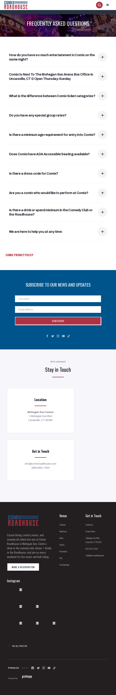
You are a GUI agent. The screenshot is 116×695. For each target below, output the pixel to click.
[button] (108, 5)
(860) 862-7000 (41, 467)
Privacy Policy (90, 531)
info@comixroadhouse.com (40, 463)
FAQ (60, 558)
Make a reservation (23, 567)
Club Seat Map (64, 564)
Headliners (63, 531)
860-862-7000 (92, 548)
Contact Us (89, 524)
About (61, 538)
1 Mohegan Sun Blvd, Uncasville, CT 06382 (94, 540)
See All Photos (19, 646)
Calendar (62, 524)
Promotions (63, 551)
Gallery (61, 544)
